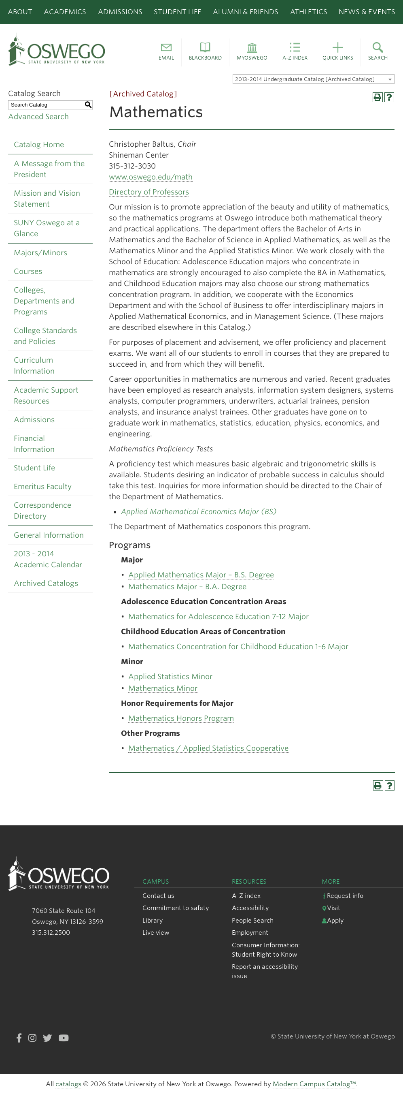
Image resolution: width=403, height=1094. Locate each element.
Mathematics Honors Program (181, 718)
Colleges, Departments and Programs (44, 301)
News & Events (367, 12)
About (20, 12)
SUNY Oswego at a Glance (47, 228)
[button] (166, 52)
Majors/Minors (40, 252)
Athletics (308, 12)
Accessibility (250, 908)
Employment (250, 932)
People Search (253, 920)
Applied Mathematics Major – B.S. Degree (201, 575)
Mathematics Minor (162, 688)
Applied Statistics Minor (170, 676)
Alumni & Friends (245, 12)
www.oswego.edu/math (151, 177)
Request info (342, 896)
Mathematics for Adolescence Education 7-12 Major (218, 616)
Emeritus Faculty (43, 486)
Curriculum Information (34, 365)
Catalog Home (39, 144)
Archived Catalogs (46, 583)
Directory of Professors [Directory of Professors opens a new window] (149, 192)
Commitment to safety (175, 908)
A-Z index (246, 896)
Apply (333, 920)
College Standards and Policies (45, 336)
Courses (28, 271)
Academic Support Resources (46, 395)
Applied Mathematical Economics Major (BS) (199, 511)
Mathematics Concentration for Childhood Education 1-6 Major (238, 646)
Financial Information (34, 443)
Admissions (120, 12)
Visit (331, 908)
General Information (49, 535)
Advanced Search (38, 116)
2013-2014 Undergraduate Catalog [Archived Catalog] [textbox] (305, 79)
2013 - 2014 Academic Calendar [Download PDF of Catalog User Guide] (48, 559)
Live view (156, 932)
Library (152, 920)
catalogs (68, 1084)
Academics (65, 12)
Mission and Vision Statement (47, 198)
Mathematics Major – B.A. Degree (187, 586)
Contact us (158, 896)
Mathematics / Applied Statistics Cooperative (208, 748)
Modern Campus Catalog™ (314, 1084)
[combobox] (314, 79)
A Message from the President (49, 169)
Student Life (178, 12)
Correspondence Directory (42, 510)
